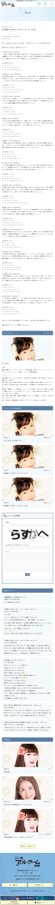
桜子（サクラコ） (10, 724)
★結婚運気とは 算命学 (11, 597)
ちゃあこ (7, 611)
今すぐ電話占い (13, 885)
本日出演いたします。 (10, 660)
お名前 (7, 522)
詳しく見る (46, 333)
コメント (7, 551)
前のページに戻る (26, 846)
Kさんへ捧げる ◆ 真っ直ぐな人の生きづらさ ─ (18, 705)
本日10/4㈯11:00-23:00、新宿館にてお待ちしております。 (22, 722)
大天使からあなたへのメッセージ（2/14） (17, 609)
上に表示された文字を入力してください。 (17, 545)
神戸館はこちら (39, 885)
